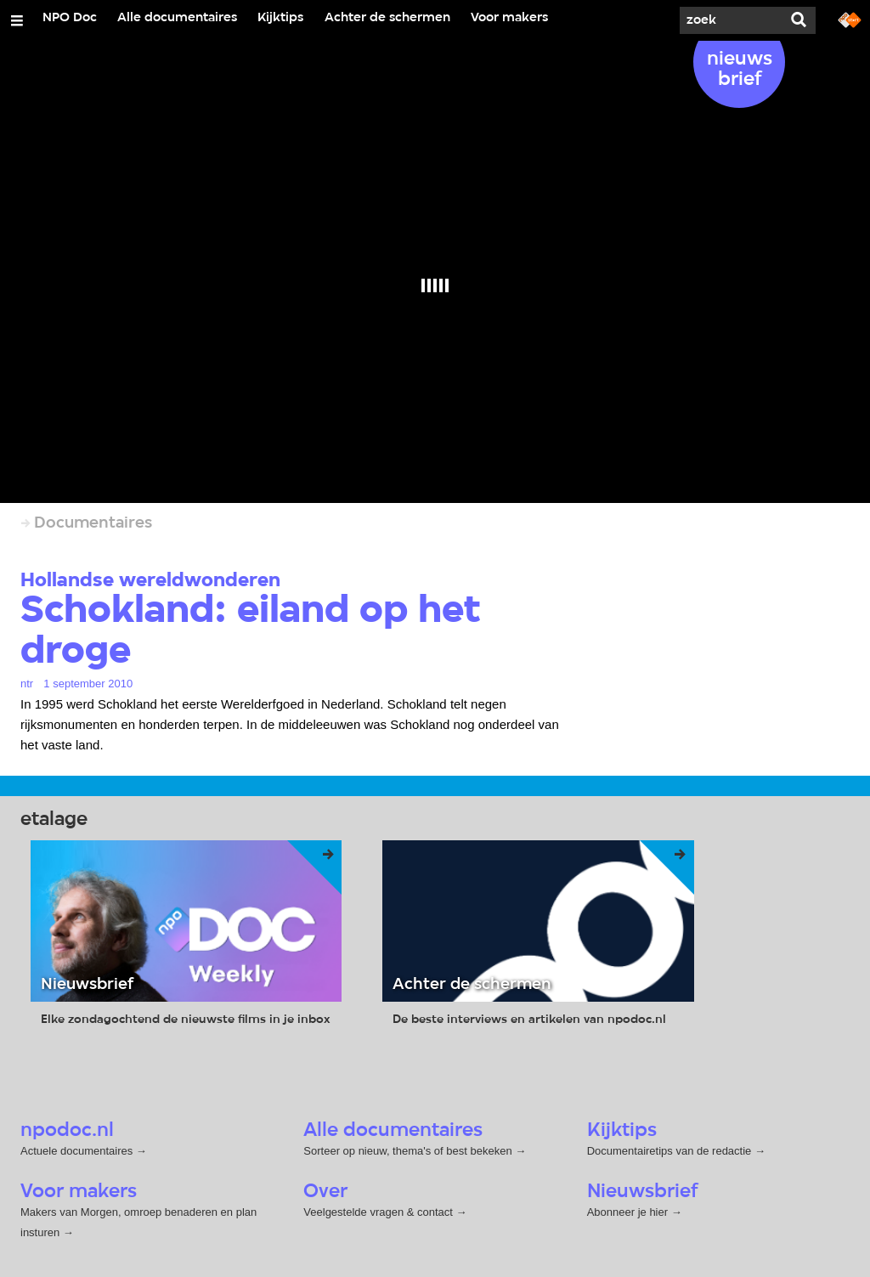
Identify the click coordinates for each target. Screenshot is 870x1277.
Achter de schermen (387, 18)
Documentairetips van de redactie (669, 1150)
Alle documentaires (177, 18)
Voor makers (509, 18)
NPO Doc (69, 18)
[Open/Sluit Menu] (17, 20)
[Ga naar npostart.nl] (850, 19)
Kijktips (280, 18)
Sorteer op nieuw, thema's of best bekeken (407, 1150)
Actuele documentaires (76, 1150)
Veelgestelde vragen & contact (378, 1212)
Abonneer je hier (629, 1212)
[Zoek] (730, 20)
